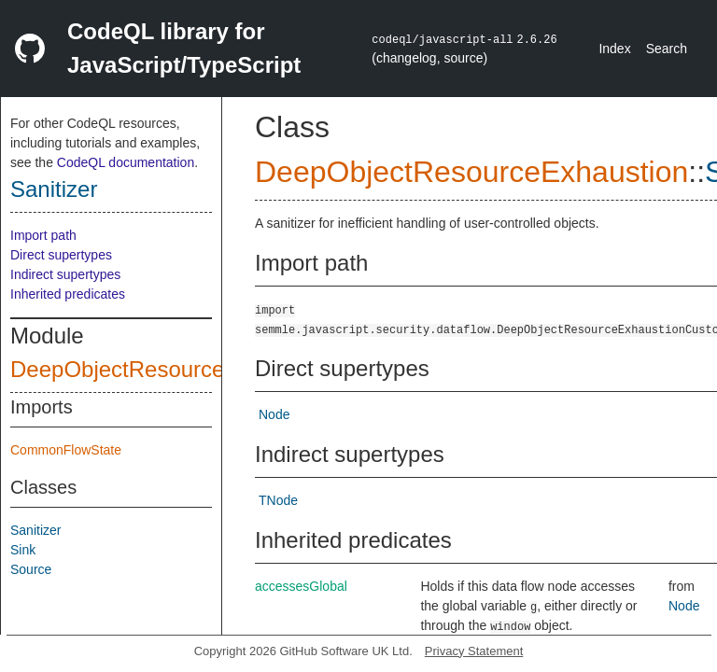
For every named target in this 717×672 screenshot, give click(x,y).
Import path (43, 235)
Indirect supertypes (65, 274)
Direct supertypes (61, 254)
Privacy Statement (474, 651)
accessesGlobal (301, 586)
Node (274, 414)
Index (614, 48)
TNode (278, 500)
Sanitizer (53, 189)
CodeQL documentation (125, 162)
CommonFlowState (65, 449)
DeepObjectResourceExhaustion (172, 369)
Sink (22, 549)
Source (30, 569)
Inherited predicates (67, 294)
